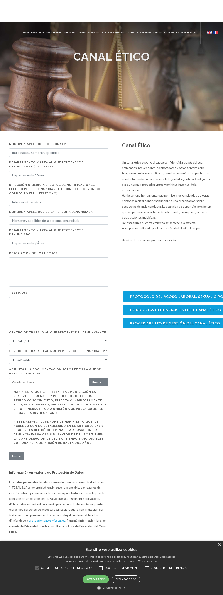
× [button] (219, 544)
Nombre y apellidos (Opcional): (37, 144)
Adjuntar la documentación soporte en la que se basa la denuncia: (55, 371)
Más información (148, 560)
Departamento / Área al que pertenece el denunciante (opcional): (47, 164)
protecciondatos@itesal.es (47, 520)
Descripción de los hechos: (34, 253)
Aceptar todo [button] (95, 579)
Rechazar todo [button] (126, 579)
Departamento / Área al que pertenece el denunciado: (47, 232)
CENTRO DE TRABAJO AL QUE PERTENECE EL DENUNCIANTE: (58, 332)
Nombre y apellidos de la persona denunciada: (51, 212)
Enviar (16, 456)
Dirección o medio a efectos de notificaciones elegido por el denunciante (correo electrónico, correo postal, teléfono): (55, 189)
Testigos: (18, 292)
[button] (111, 588)
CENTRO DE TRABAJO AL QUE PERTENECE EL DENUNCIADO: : (58, 351)
